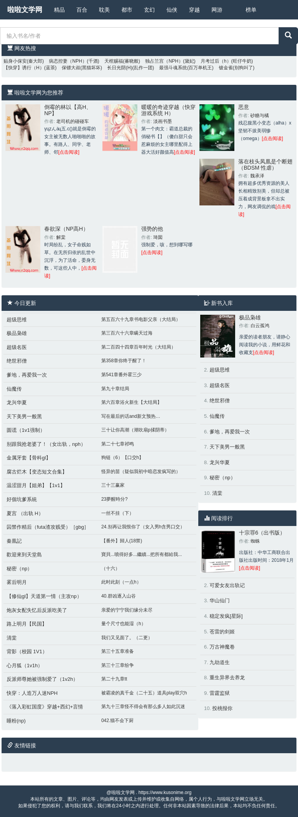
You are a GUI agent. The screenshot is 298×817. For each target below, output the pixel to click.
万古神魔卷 (222, 647)
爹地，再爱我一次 (27, 375)
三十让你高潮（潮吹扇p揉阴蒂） (135, 430)
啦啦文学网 (24, 10)
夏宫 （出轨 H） (25, 513)
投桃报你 (222, 708)
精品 (59, 10)
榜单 (251, 10)
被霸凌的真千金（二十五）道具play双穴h (144, 693)
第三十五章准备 (117, 651)
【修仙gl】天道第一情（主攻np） (44, 596)
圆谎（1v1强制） (26, 430)
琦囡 (158, 237)
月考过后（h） (216, 61)
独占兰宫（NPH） (164, 61)
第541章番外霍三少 (121, 374)
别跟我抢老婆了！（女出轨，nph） (46, 444)
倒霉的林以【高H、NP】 (68, 110)
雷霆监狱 (220, 693)
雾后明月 (17, 582)
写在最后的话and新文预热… (130, 416)
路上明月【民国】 (27, 624)
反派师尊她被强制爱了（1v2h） (42, 679)
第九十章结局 (115, 388)
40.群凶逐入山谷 (118, 596)
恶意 (243, 107)
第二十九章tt (114, 679)
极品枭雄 (17, 333)
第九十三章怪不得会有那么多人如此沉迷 (143, 706)
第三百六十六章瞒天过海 (126, 333)
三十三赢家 (113, 485)
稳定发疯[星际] (226, 616)
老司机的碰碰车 (72, 121)
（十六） (110, 568)
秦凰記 (14, 541)
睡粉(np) (16, 721)
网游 (216, 10)
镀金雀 (226, 67)
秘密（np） (19, 569)
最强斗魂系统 (173, 67)
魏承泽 (257, 176)
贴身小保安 (15, 61)
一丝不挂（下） (117, 513)
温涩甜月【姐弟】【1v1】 (36, 485)
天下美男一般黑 (24, 416)
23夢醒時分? (114, 499)
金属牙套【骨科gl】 (29, 458)
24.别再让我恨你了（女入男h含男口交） (143, 526)
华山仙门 (220, 600)
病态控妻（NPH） (68, 61)
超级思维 (17, 320)
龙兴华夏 (17, 402)
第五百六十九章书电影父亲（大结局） (140, 319)
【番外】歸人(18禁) (121, 540)
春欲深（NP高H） (66, 229)
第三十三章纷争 (117, 665)
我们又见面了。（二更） (126, 637)
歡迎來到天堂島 (24, 555)
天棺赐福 (113, 61)
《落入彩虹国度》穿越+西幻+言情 (45, 707)
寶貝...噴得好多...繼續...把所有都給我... (141, 554)
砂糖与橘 (259, 115)
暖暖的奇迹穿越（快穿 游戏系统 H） (168, 110)
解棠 (61, 237)
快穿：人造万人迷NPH (32, 693)
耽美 (104, 10)
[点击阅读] (69, 152)
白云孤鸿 (260, 325)
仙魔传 (14, 389)
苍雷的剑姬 (222, 632)
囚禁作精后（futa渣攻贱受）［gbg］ (48, 527)
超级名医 (17, 347)
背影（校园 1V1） (27, 651)
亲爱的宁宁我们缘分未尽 (126, 610)
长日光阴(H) (119, 67)
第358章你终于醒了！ (123, 360)
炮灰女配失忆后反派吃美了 (37, 610)
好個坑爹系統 (22, 499)
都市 (126, 10)
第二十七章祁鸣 (117, 444)
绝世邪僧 (17, 361)
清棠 (12, 638)
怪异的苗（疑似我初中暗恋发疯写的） (140, 471)
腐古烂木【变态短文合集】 (37, 472)
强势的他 (152, 229)
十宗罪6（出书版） (262, 532)
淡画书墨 (162, 121)
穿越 (194, 10)
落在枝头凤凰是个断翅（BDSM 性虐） (265, 164)
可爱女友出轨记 (227, 585)
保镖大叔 (71, 67)
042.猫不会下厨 (117, 720)
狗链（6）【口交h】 (122, 457)
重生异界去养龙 (227, 677)
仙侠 (171, 10)
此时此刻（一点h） (121, 582)
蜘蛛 (255, 541)
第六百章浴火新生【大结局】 (131, 402)
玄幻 (149, 10)
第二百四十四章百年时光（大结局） (138, 347)
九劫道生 (220, 662)
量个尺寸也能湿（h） (123, 623)
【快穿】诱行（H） (23, 67)
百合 (81, 10)
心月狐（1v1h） (25, 665)
